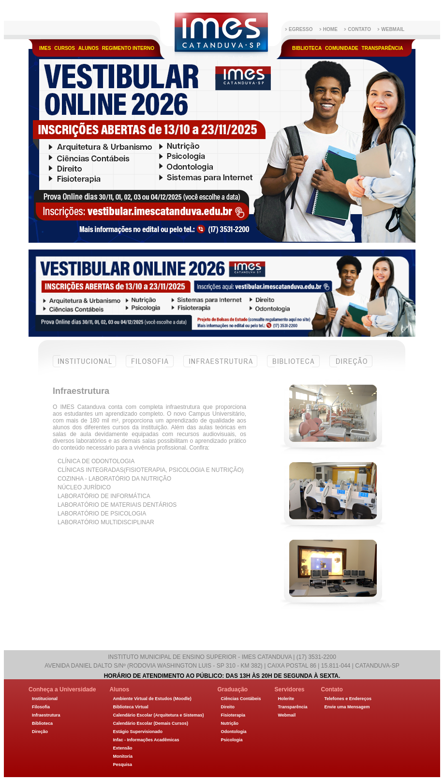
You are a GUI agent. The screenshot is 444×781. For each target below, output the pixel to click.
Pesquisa (122, 764)
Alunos (88, 48)
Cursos (64, 48)
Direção (350, 367)
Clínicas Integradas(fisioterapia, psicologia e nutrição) (151, 470)
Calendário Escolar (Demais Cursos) (150, 723)
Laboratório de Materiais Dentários (117, 504)
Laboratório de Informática (104, 496)
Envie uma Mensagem (347, 706)
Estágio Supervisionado (138, 731)
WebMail (392, 29)
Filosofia (150, 367)
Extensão (122, 748)
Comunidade (341, 48)
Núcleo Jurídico (84, 487)
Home (330, 29)
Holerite (286, 698)
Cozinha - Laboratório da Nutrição (114, 478)
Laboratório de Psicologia (102, 513)
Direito (228, 706)
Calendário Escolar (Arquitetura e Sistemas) (158, 715)
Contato (359, 29)
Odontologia (233, 731)
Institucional (84, 367)
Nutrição (229, 723)
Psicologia (231, 739)
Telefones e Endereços (348, 698)
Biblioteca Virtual (130, 706)
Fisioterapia (233, 715)
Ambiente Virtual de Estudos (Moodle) (152, 698)
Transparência (382, 48)
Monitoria (123, 756)
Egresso (300, 29)
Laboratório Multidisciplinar (106, 522)
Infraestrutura (220, 367)
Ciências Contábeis (241, 698)
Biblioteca (307, 48)
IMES (45, 48)
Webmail (287, 715)
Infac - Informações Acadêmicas (146, 739)
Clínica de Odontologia (96, 461)
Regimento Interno (128, 48)
